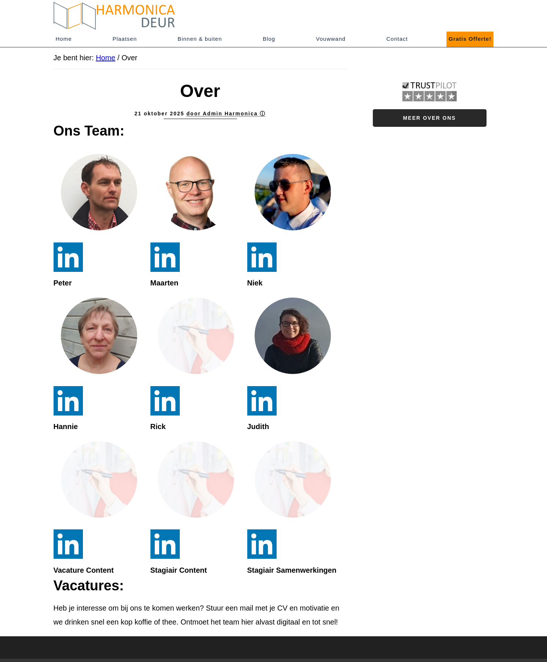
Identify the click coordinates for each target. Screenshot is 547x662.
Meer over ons (429, 118)
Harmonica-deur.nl (120, 16)
